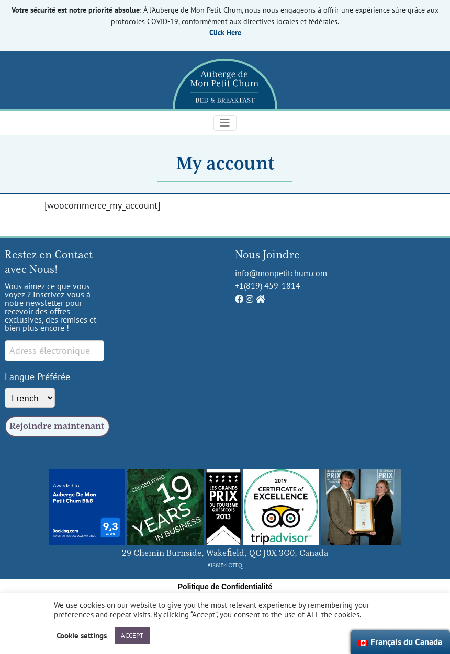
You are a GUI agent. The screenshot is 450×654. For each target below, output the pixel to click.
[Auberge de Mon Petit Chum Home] (260, 299)
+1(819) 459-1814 (267, 285)
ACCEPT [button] (132, 635)
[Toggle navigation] (225, 123)
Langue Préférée (37, 376)
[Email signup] (54, 350)
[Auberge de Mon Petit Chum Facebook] (239, 299)
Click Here (225, 32)
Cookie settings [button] (82, 635)
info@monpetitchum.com (281, 273)
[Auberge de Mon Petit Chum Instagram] (249, 299)
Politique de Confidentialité (225, 586)
